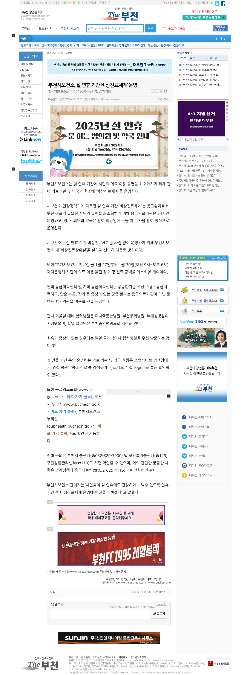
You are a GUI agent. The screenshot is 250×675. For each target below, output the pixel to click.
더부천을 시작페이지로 (99, 2)
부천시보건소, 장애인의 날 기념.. (199, 80)
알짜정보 (31, 189)
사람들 (92, 45)
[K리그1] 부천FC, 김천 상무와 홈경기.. (200, 156)
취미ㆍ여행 (26, 99)
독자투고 (31, 195)
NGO (101, 45)
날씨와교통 (177, 3)
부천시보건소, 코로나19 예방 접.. (199, 75)
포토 (36, 45)
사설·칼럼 (153, 45)
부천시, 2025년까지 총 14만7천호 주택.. (201, 166)
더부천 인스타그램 (200, 465)
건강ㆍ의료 (213, 58)
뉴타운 (187, 3)
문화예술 (112, 45)
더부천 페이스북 (193, 268)
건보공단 (25, 81)
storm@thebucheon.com (107, 99)
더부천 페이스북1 (200, 417)
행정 (62, 45)
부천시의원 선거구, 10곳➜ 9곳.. (196, 161)
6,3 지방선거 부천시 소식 (191, 139)
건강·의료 (178, 45)
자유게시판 (207, 3)
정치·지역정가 (49, 45)
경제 (69, 45)
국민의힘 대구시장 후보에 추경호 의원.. (200, 180)
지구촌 (196, 3)
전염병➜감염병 (28, 110)
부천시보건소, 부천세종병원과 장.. (200, 65)
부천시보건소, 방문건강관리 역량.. (200, 85)
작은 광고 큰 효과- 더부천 (199, 272)
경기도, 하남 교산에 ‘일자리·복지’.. (197, 190)
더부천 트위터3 (193, 264)
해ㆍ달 (71, 3)
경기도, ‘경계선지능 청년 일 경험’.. (197, 175)
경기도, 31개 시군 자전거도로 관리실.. (200, 185)
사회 (76, 45)
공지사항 (31, 183)
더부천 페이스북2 (194, 277)
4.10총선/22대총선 (174, 28)
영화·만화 (124, 45)
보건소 (25, 70)
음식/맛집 (25, 87)
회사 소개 (73, 657)
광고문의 (85, 657)
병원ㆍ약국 (26, 75)
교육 (83, 45)
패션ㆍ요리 (26, 93)
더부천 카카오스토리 (202, 475)
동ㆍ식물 (61, 3)
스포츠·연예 (138, 45)
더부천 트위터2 (199, 446)
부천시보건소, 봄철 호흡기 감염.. (199, 70)
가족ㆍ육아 (26, 104)
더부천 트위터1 (199, 436)
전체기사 (26, 45)
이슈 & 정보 (27, 64)
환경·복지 (166, 45)
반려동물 (25, 116)
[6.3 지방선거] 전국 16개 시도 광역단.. (200, 170)
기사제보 (81, 3)
